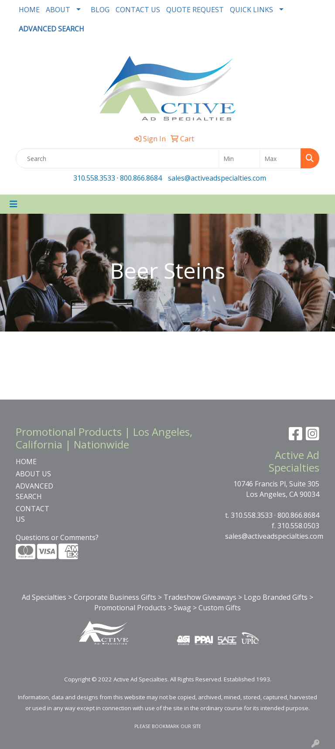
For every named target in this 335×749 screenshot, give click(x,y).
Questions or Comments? (57, 537)
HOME (29, 9)
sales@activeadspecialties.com (217, 178)
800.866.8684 (141, 178)
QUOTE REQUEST (195, 9)
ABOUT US (33, 474)
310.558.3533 (94, 178)
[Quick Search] (117, 158)
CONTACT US (138, 9)
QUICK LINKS (251, 9)
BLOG (100, 9)
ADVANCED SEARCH (34, 491)
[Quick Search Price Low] (239, 158)
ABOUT (58, 9)
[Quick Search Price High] (280, 158)
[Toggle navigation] (13, 204)
